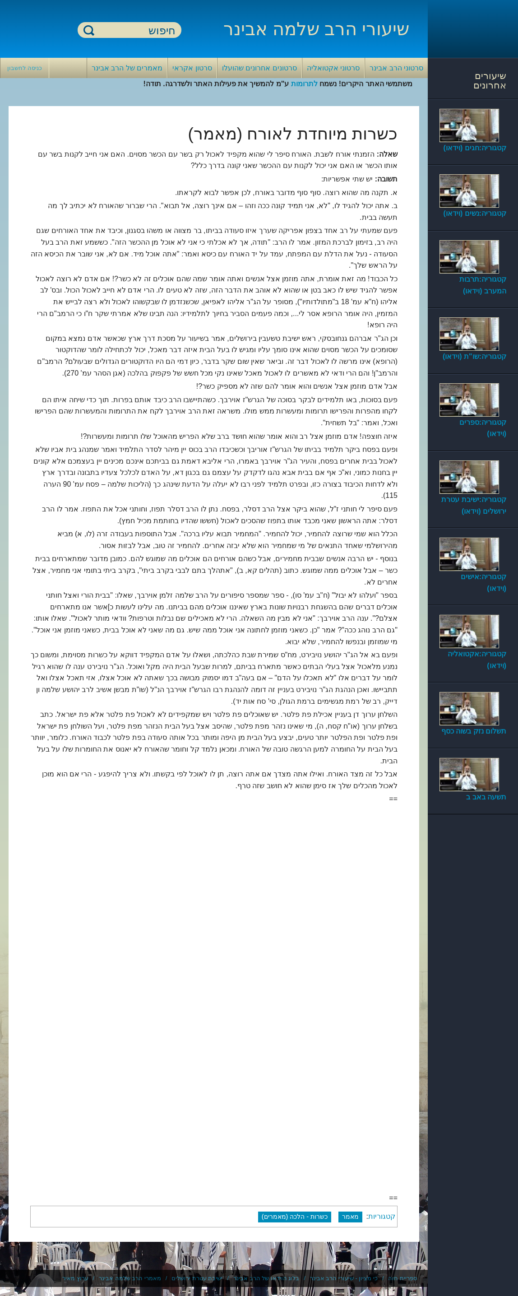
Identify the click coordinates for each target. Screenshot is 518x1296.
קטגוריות (381, 1216)
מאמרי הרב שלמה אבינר (130, 1278)
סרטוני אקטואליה (333, 68)
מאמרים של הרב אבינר (127, 68)
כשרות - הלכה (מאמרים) (295, 1216)
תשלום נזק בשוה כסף (473, 731)
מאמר (350, 1216)
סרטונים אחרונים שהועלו (259, 68)
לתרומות (304, 84)
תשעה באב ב (486, 797)
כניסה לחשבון (24, 68)
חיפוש (88, 30)
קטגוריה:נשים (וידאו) (475, 213)
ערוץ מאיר (75, 1278)
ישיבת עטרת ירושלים (196, 1278)
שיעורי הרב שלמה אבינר (316, 29)
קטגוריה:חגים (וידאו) (475, 148)
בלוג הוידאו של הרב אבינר (266, 1278)
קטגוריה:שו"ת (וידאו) (474, 356)
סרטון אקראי (192, 68)
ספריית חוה (402, 1278)
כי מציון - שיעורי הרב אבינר (344, 1278)
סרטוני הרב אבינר (396, 68)
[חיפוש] (135, 30)
